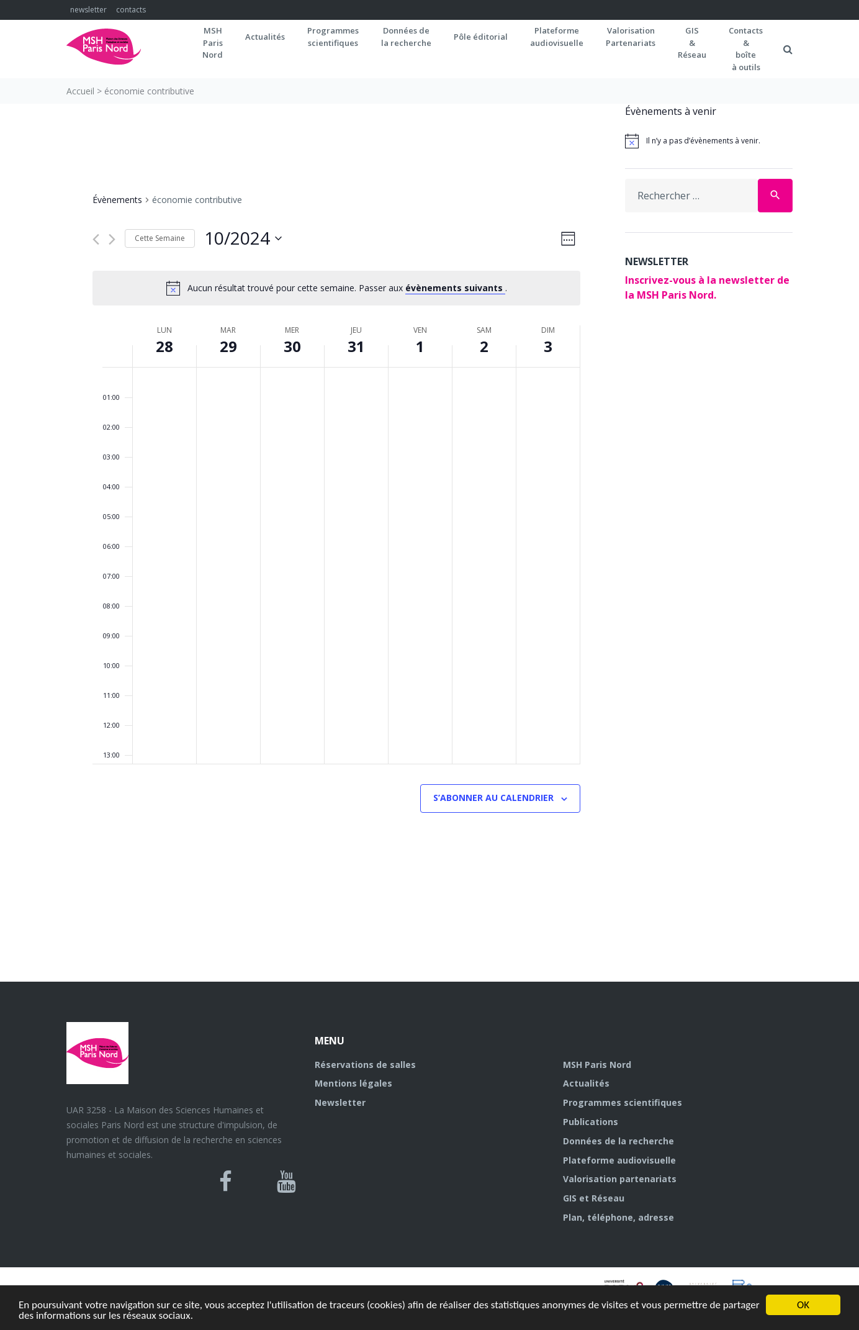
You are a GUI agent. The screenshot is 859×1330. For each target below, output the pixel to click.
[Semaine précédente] (95, 239)
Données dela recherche (406, 36)
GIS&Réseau (692, 42)
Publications (590, 1122)
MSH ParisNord (212, 42)
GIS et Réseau (593, 1198)
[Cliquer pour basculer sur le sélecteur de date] (243, 238)
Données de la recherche (618, 1141)
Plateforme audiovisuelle (619, 1160)
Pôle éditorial (481, 36)
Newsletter (340, 1102)
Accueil (80, 91)
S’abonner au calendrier (493, 797)
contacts (131, 9)
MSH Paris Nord (597, 1064)
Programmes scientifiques (333, 36)
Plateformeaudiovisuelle (556, 36)
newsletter (88, 9)
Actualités (265, 36)
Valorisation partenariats (620, 1179)
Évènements (117, 200)
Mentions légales (353, 1083)
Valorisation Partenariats (630, 36)
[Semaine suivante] (112, 239)
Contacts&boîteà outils (746, 49)
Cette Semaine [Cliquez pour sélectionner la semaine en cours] (160, 238)
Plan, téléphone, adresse (618, 1217)
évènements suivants (455, 288)
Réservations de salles (365, 1064)
